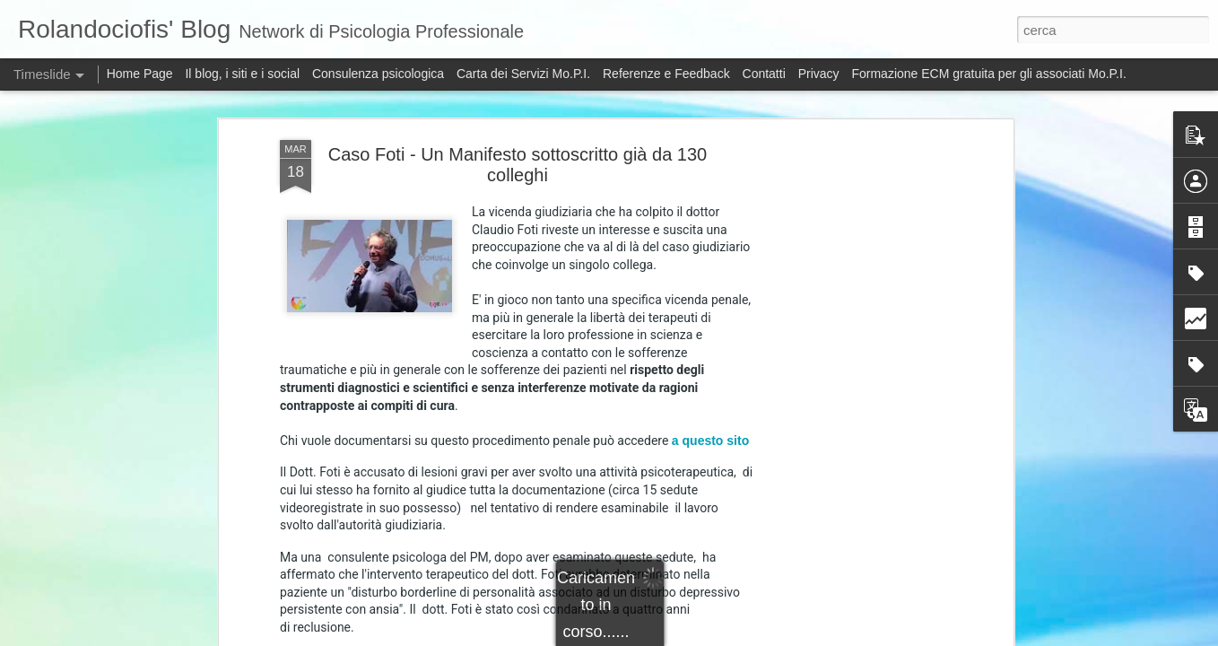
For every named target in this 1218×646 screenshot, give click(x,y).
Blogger (788, 636)
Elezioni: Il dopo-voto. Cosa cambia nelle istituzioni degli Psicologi (968, 580)
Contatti (764, 73)
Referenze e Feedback (666, 73)
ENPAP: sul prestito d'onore (862, 612)
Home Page (140, 73)
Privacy (820, 73)
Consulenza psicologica (378, 73)
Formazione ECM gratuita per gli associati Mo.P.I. (988, 73)
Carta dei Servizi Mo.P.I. (523, 73)
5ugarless (689, 636)
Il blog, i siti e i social (242, 73)
